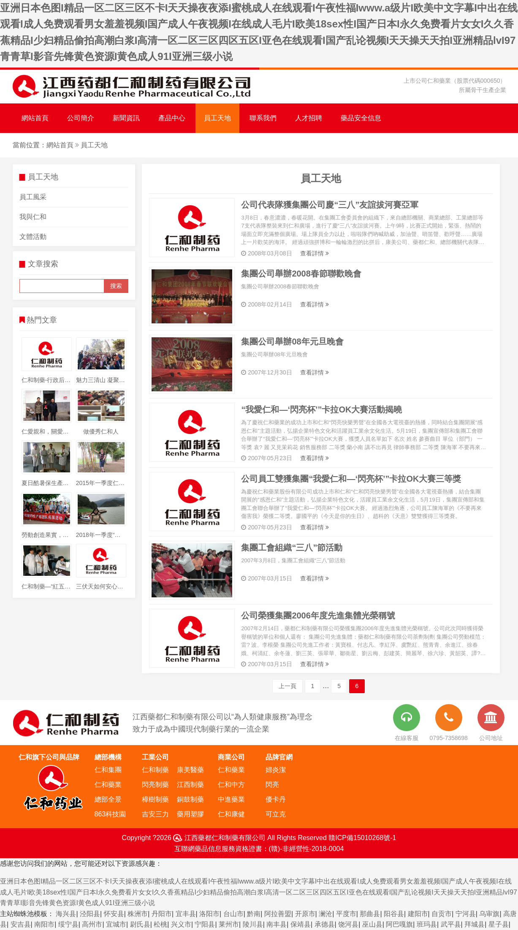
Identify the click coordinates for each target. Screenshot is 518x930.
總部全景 (108, 799)
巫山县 (372, 924)
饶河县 (348, 924)
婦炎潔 (276, 769)
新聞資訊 (126, 118)
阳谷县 (394, 913)
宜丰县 (186, 913)
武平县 (451, 924)
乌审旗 (489, 913)
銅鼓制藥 (190, 799)
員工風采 (32, 197)
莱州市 (229, 924)
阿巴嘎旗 (399, 924)
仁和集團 (108, 769)
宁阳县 (205, 924)
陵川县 (253, 924)
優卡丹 (276, 799)
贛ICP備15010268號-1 (362, 837)
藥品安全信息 (361, 118)
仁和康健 (231, 814)
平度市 (346, 913)
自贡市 (441, 913)
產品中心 (171, 118)
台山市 (233, 913)
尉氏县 (140, 924)
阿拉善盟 (277, 913)
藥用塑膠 (190, 814)
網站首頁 (35, 118)
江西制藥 (190, 784)
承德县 (325, 924)
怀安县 (114, 913)
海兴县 (66, 913)
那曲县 (370, 913)
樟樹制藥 (155, 799)
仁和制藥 (155, 769)
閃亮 (272, 784)
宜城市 (116, 924)
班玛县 (427, 924)
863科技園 (110, 814)
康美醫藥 (190, 769)
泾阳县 (90, 913)
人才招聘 (308, 118)
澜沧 (325, 913)
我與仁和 (32, 216)
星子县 (498, 924)
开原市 (305, 913)
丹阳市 (162, 913)
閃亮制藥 (155, 784)
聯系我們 (263, 118)
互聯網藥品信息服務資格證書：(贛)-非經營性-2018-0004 (259, 848)
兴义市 (181, 924)
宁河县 (466, 913)
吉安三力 (155, 814)
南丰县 (276, 924)
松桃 (160, 924)
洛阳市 (209, 913)
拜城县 (474, 924)
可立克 (276, 814)
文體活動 (32, 236)
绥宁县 (68, 924)
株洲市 (137, 913)
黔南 (253, 913)
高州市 (92, 924)
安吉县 (21, 924)
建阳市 (418, 913)
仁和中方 (231, 784)
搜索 (116, 285)
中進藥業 (231, 799)
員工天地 (217, 118)
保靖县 (300, 924)
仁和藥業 (108, 784)
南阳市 (44, 924)
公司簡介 (80, 118)
